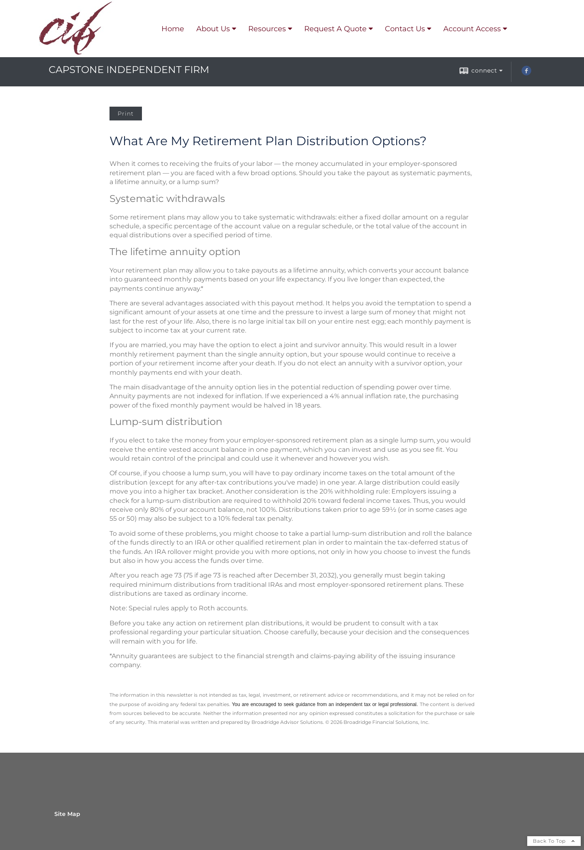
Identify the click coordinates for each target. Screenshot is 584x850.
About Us (213, 28)
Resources (267, 28)
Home (172, 28)
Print (126, 113)
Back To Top (554, 841)
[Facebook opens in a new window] (526, 73)
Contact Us (405, 28)
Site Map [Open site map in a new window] (67, 814)
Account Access (472, 28)
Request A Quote (335, 28)
